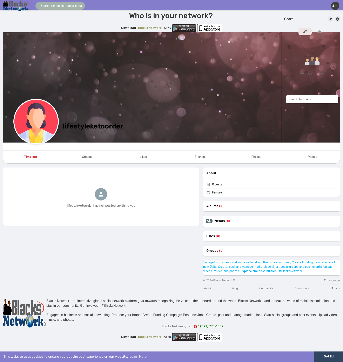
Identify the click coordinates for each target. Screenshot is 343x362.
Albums (212, 206)
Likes (210, 236)
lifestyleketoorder (93, 126)
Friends (218, 221)
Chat (288, 19)
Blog (235, 288)
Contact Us (266, 288)
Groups (212, 250)
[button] (60, 6)
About (207, 288)
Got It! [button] (329, 356)
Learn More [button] (138, 356)
